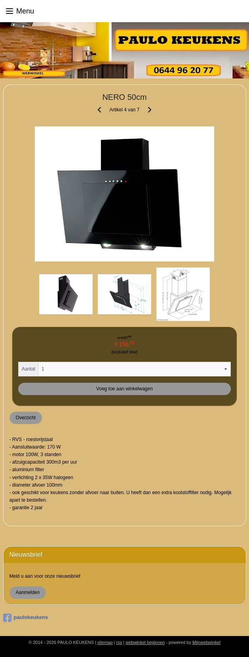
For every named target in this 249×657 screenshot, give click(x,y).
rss (119, 642)
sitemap (105, 642)
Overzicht (25, 417)
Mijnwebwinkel (206, 642)
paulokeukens (25, 618)
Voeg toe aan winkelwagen (124, 389)
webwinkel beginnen (145, 642)
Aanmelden (27, 592)
